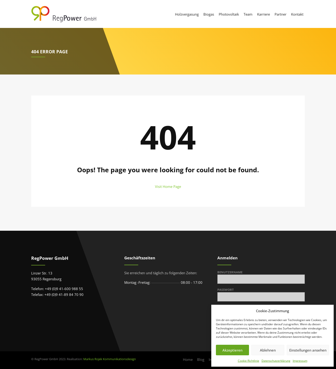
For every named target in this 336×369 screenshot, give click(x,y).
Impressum (300, 361)
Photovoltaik (229, 14)
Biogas (208, 14)
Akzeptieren (232, 350)
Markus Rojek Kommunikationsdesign (109, 359)
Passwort (225, 290)
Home (188, 359)
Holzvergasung (187, 14)
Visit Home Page (168, 186)
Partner (280, 14)
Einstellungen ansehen (307, 350)
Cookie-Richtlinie (248, 361)
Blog (200, 359)
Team (248, 14)
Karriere (263, 14)
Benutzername (229, 272)
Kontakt (297, 14)
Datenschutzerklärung (276, 361)
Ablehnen (268, 350)
